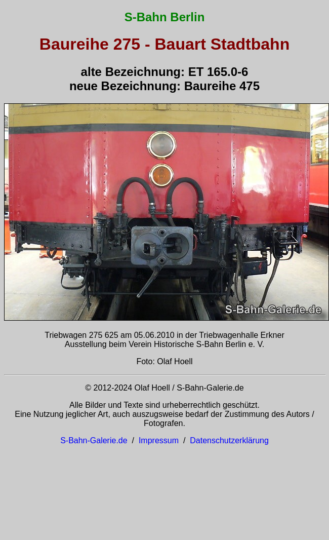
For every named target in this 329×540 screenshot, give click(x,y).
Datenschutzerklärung (229, 440)
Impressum (159, 440)
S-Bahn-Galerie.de (94, 440)
